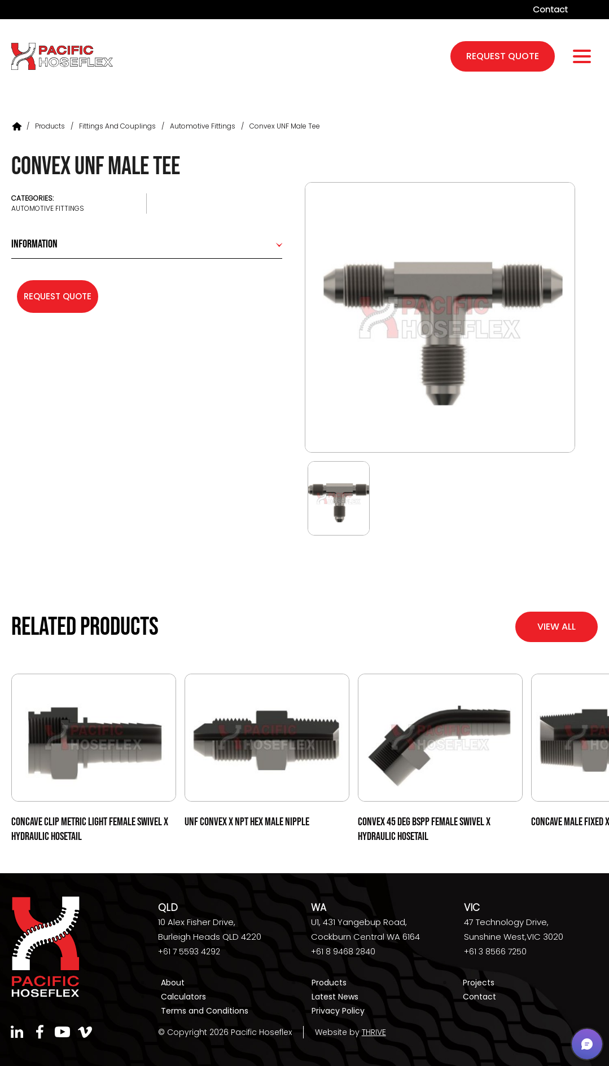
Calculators (183, 996)
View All (556, 626)
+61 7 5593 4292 (189, 951)
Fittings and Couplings (117, 126)
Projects (478, 982)
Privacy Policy (338, 1010)
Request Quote (57, 296)
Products (50, 126)
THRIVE (374, 1032)
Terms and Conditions (204, 1010)
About (173, 982)
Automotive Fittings (202, 126)
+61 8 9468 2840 (343, 951)
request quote (502, 56)
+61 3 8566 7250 (495, 951)
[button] (587, 1044)
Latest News (335, 996)
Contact (550, 9)
